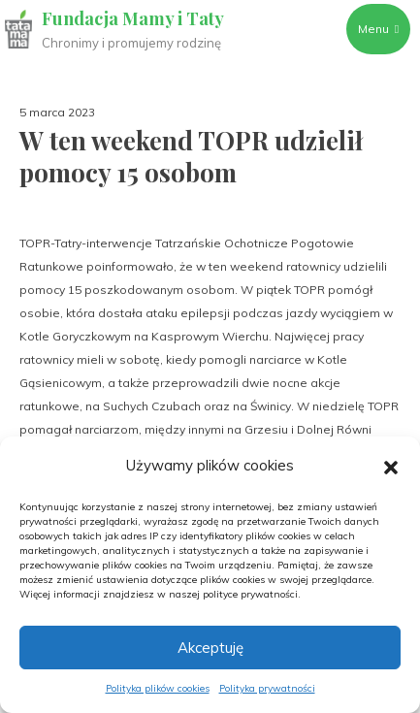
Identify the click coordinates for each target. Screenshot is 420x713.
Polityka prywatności (267, 688)
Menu (378, 28)
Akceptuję (210, 647)
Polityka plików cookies (158, 688)
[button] (391, 465)
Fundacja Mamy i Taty (133, 18)
